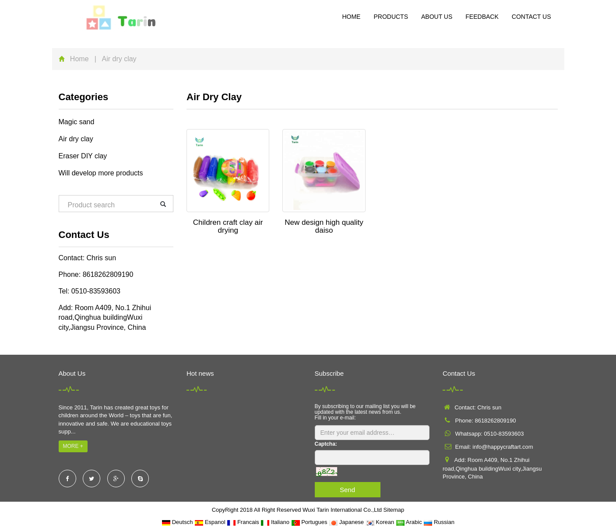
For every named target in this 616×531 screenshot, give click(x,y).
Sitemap (394, 510)
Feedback (481, 16)
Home (351, 16)
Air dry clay (76, 139)
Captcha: (326, 444)
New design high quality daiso (324, 226)
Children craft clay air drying (228, 226)
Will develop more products (101, 173)
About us (436, 16)
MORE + (73, 446)
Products (390, 16)
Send (347, 489)
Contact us (531, 16)
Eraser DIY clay (83, 156)
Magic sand (77, 122)
